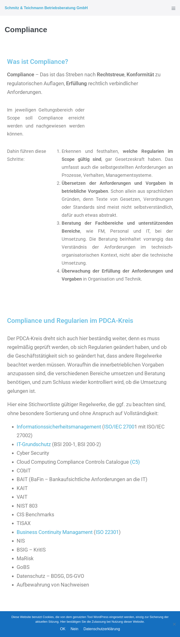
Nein (74, 629)
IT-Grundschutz (34, 444)
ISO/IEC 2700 (119, 427)
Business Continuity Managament (55, 532)
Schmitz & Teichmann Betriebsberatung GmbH (46, 8)
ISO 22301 (107, 532)
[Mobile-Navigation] (173, 8)
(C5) (135, 462)
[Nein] (174, 624)
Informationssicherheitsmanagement (59, 427)
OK (62, 629)
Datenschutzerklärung (101, 629)
